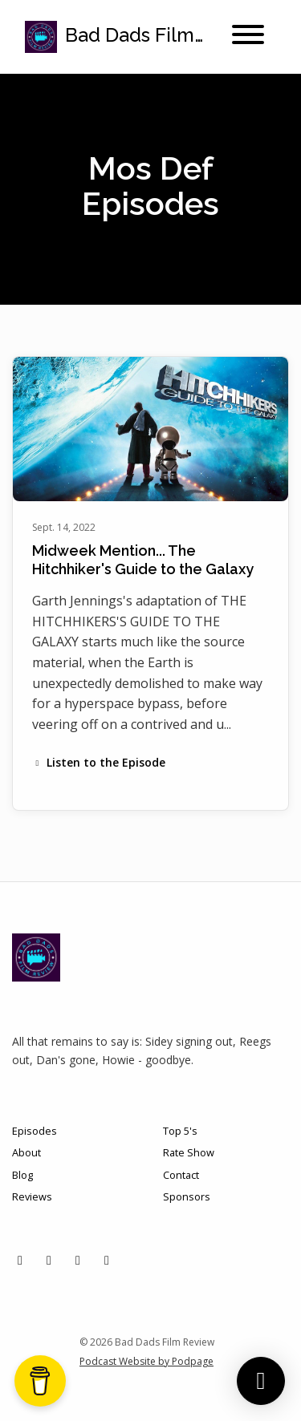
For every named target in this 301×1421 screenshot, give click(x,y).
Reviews (32, 1196)
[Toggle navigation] (248, 37)
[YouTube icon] (107, 1259)
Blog (22, 1175)
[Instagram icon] (49, 1259)
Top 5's (180, 1130)
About (26, 1152)
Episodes (34, 1130)
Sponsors (186, 1196)
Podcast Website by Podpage (146, 1361)
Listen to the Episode (98, 762)
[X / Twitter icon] (20, 1259)
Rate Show (188, 1152)
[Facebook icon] (78, 1259)
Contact (181, 1175)
